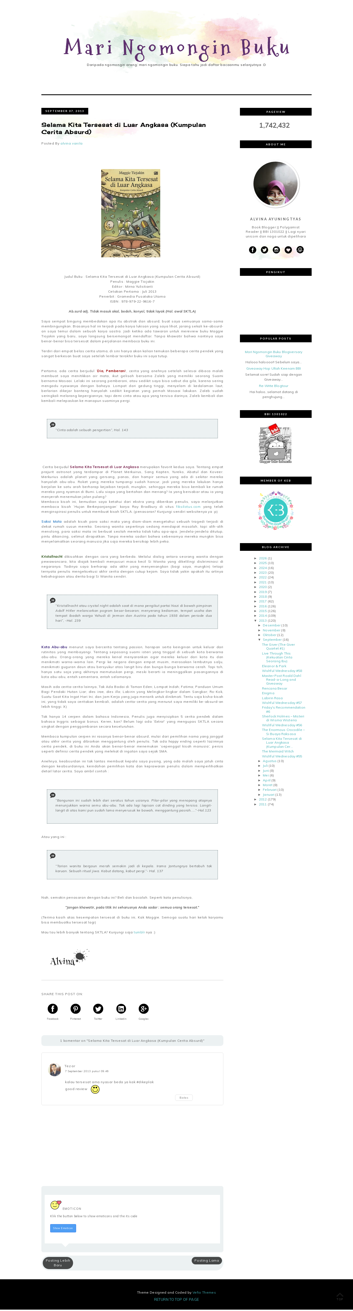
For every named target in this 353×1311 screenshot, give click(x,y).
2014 (263, 617)
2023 (263, 574)
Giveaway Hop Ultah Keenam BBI (273, 370)
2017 (263, 602)
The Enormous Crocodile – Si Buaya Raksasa (283, 733)
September (272, 641)
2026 (263, 559)
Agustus (270, 762)
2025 (263, 564)
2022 (263, 578)
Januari (268, 796)
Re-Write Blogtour (273, 387)
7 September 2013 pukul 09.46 (87, 1072)
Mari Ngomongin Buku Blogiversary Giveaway (273, 355)
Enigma (268, 694)
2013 (263, 622)
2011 (263, 805)
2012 (263, 801)
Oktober (269, 636)
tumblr (139, 933)
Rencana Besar (274, 690)
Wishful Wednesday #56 (282, 726)
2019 (263, 593)
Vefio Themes (204, 1294)
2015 (263, 612)
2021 (263, 583)
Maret (267, 786)
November (271, 631)
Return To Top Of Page (176, 1301)
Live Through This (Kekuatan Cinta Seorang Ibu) (277, 658)
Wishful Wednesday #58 (282, 672)
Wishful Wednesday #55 (282, 757)
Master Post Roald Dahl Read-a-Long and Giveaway (281, 681)
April (267, 781)
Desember (271, 626)
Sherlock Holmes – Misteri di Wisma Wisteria (283, 719)
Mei (266, 777)
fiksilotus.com (188, 508)
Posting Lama (206, 1262)
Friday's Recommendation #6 (283, 711)
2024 (263, 569)
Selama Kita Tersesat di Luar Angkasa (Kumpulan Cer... (282, 744)
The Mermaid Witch (278, 753)
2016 (263, 607)
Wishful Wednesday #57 (282, 704)
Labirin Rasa (272, 699)
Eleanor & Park (274, 667)
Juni (266, 772)
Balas (184, 1099)
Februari (270, 791)
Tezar (70, 1067)
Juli (265, 767)
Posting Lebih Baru (58, 1264)
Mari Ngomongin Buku (178, 48)
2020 (263, 588)
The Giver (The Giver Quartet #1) (278, 648)
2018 (263, 598)
